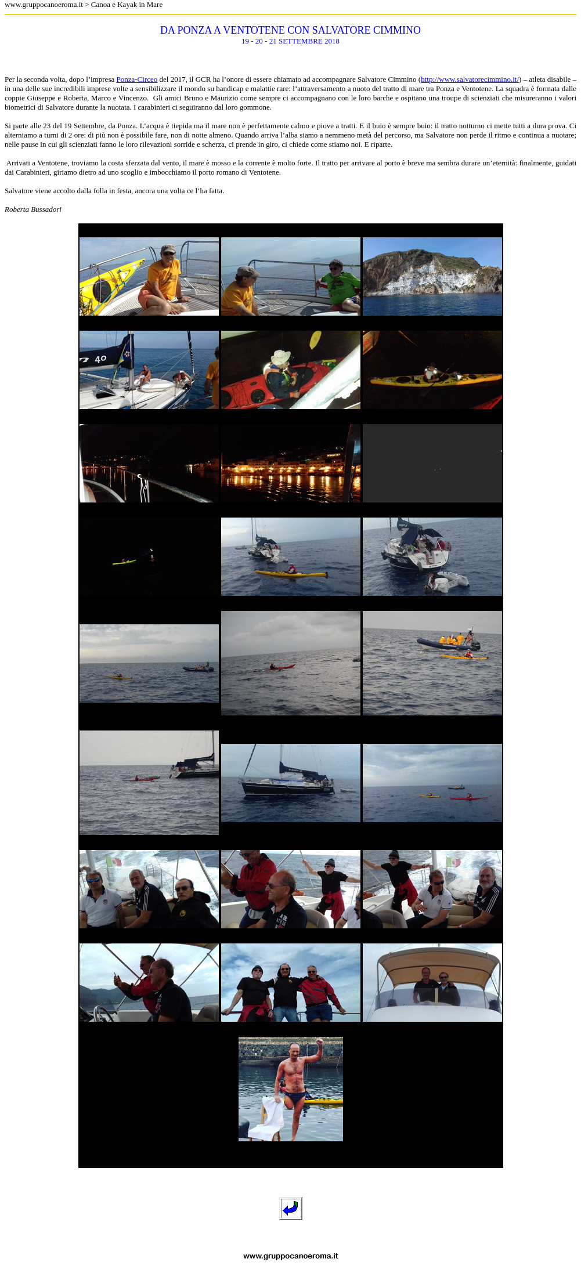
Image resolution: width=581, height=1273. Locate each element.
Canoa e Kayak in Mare (127, 4)
